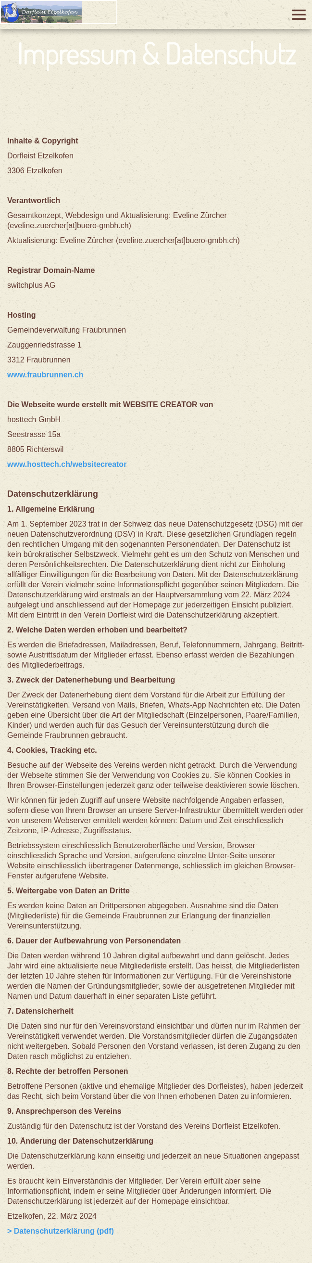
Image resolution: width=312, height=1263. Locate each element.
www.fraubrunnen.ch (45, 375)
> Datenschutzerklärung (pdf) (60, 1231)
